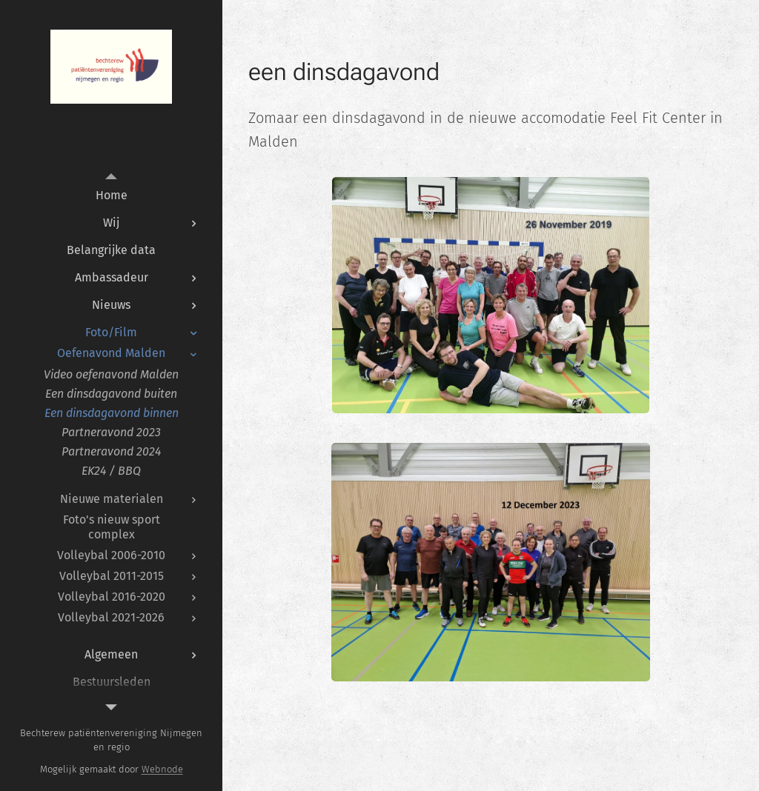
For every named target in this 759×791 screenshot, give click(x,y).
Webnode (162, 769)
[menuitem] (111, 195)
